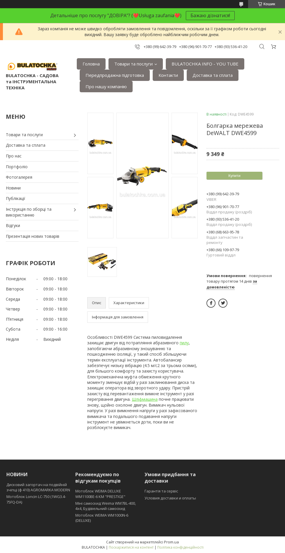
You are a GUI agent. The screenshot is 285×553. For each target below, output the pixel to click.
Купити (234, 175)
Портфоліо (17, 166)
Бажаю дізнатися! (210, 15)
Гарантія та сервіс (161, 491)
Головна (91, 64)
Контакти (168, 75)
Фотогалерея (19, 177)
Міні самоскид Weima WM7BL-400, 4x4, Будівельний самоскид (105, 506)
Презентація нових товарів (32, 236)
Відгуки (13, 225)
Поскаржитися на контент (131, 547)
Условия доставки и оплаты (170, 498)
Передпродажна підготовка (115, 75)
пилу (184, 342)
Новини (13, 188)
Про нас (14, 156)
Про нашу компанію (106, 86)
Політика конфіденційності (180, 547)
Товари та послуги (133, 64)
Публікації (15, 198)
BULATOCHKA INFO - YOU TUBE (205, 64)
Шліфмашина (145, 399)
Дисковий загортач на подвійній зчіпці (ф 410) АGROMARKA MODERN (38, 487)
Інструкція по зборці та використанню (28, 212)
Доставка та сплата (213, 75)
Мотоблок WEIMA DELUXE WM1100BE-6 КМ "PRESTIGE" (100, 493)
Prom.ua (171, 542)
